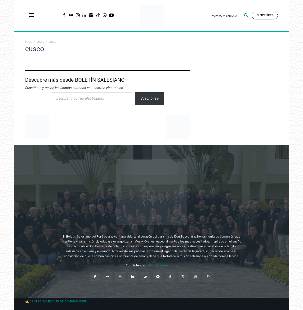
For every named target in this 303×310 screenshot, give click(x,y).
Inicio (28, 42)
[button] (246, 15)
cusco (40, 42)
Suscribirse (149, 98)
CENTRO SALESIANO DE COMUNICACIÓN (58, 301)
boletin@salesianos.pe (161, 265)
